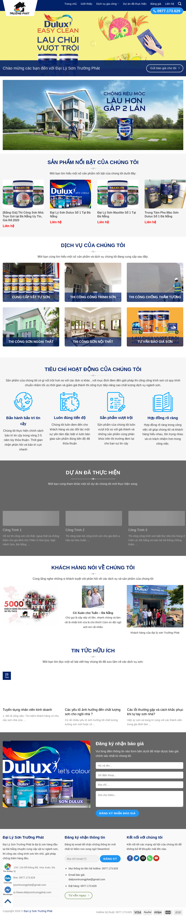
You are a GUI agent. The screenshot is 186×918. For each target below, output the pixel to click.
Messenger (8, 891)
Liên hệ (169, 3)
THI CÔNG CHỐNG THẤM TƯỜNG (155, 297)
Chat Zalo (8, 879)
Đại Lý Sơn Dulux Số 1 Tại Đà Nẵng (70, 214)
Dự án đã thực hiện (134, 3)
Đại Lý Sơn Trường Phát (38, 911)
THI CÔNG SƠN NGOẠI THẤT (31, 342)
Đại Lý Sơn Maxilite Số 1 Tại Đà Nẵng (116, 214)
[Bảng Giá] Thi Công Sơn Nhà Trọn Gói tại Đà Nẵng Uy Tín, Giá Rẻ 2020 (23, 216)
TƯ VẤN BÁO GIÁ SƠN (155, 342)
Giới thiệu (86, 3)
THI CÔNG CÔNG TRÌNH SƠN (93, 297)
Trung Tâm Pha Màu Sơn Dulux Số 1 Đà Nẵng (162, 214)
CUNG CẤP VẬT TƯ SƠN (31, 297)
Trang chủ (70, 3)
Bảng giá (155, 3)
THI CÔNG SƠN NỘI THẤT (93, 342)
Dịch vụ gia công (107, 3)
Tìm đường (8, 867)
